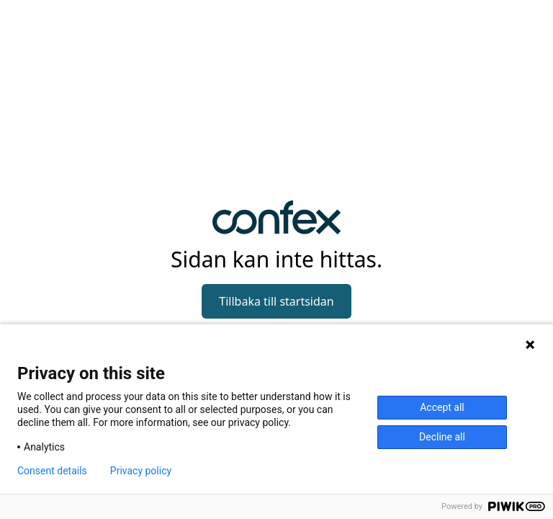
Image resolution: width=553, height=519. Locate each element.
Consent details (52, 470)
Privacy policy (140, 470)
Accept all (442, 407)
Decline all (442, 437)
